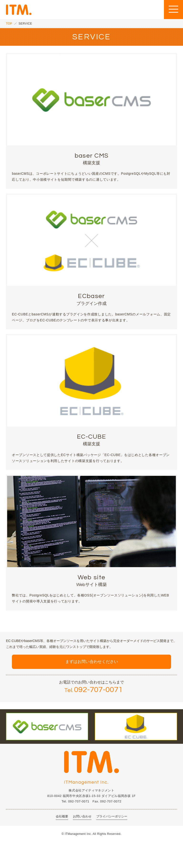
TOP (9, 23)
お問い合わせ (82, 816)
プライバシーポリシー (111, 816)
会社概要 (62, 816)
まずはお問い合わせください (91, 661)
